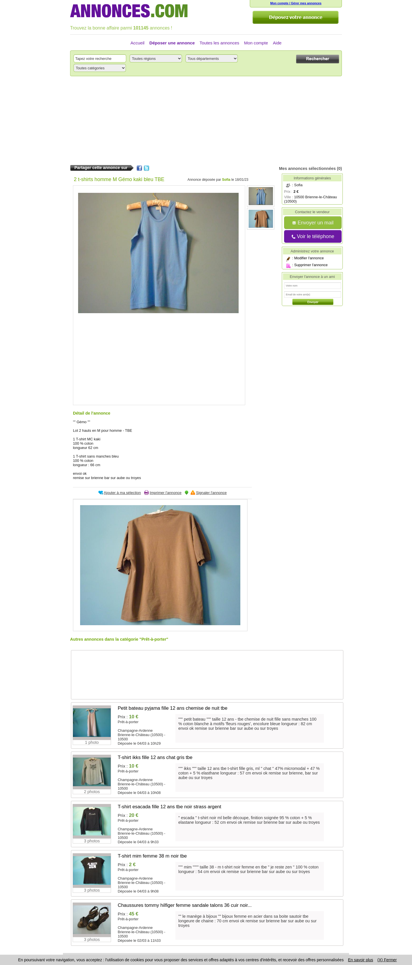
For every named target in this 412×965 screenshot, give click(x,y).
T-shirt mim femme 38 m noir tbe (152, 856)
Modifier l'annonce (309, 258)
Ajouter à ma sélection (122, 493)
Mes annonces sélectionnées (307, 168)
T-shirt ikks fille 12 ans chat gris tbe (155, 757)
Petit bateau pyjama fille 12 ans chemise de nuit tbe (172, 708)
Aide (277, 42)
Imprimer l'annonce (165, 493)
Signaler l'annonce (211, 493)
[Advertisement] (206, 121)
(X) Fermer (387, 960)
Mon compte (256, 42)
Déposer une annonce (172, 42)
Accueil (137, 42)
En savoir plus (360, 960)
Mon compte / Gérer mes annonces (295, 3)
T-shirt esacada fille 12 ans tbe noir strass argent (169, 806)
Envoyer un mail (312, 222)
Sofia (226, 180)
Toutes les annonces (219, 42)
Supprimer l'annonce (311, 265)
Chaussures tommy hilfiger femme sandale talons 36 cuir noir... (184, 905)
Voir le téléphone (313, 236)
